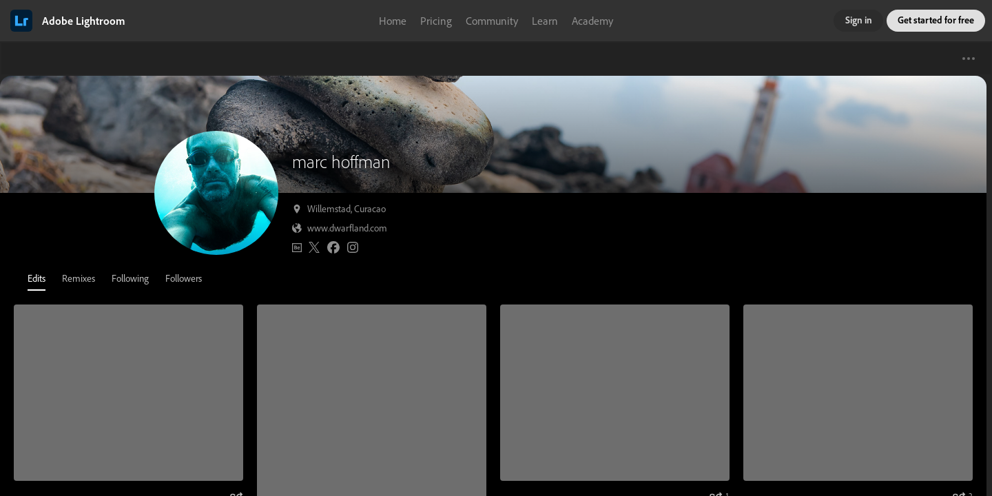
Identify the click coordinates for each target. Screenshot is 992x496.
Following (130, 278)
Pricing (436, 21)
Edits (36, 278)
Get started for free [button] (936, 19)
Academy (592, 21)
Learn (545, 21)
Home (392, 21)
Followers (183, 278)
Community (492, 21)
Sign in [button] (858, 19)
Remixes (78, 278)
